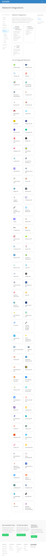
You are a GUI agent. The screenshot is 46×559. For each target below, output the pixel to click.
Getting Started (6, 18)
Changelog (18, 550)
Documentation (19, 548)
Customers (11, 550)
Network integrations (6, 31)
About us (25, 546)
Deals (3, 555)
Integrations (6, 44)
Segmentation (4, 553)
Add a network (5, 41)
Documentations (6, 14)
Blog (17, 546)
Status (18, 551)
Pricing (10, 546)
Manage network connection (6, 35)
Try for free (5, 534)
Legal (25, 548)
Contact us (34, 536)
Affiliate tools (4, 551)
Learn (6, 21)
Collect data (4, 546)
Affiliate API (6, 27)
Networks (11, 548)
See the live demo (21, 534)
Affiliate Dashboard (6, 24)
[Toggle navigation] (42, 1)
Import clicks (6, 38)
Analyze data (4, 548)
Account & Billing (6, 48)
